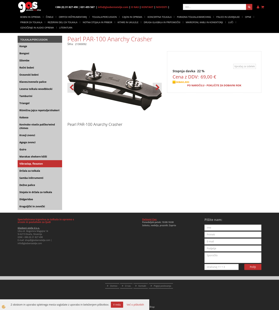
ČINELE (50, 17)
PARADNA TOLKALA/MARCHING (194, 17)
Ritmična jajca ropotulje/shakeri (39, 110)
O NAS (135, 7)
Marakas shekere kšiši (33, 156)
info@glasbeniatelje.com (113, 7)
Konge (23, 46)
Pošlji (253, 267)
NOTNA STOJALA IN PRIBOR (97, 22)
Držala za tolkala (29, 170)
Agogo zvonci (27, 142)
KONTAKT (147, 7)
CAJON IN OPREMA (132, 17)
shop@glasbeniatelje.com (37, 240)
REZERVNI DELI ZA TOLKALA (62, 22)
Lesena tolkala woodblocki (35, 89)
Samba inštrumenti (31, 178)
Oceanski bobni (29, 74)
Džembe (24, 60)
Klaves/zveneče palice (32, 81)
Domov (113, 285)
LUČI (230, 22)
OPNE (248, 17)
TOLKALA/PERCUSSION (104, 17)
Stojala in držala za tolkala (35, 192)
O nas (128, 285)
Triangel (24, 103)
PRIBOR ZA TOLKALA (31, 22)
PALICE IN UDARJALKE (228, 17)
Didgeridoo (26, 199)
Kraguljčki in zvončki (32, 206)
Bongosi (24, 53)
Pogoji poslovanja (162, 285)
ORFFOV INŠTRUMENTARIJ (73, 17)
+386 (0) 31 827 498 (33, 237)
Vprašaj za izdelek (244, 66)
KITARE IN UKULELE (128, 22)
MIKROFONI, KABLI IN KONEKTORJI (204, 22)
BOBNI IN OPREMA (30, 17)
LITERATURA (65, 27)
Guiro (22, 149)
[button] (157, 88)
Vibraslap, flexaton (31, 163)
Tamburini (25, 96)
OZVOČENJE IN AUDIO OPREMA (37, 27)
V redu (117, 304)
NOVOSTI (161, 7)
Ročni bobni (26, 67)
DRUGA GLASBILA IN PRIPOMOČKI (162, 22)
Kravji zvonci (27, 135)
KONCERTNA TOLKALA (160, 17)
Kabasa (23, 117)
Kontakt (142, 285)
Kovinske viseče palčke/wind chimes (37, 126)
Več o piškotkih (135, 304)
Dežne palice (27, 185)
